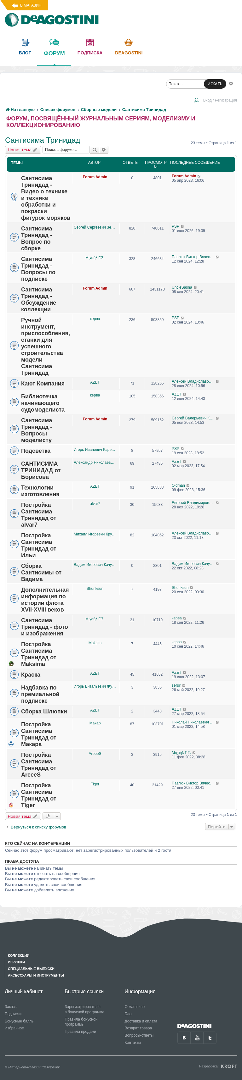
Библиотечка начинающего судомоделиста (43, 403)
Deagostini (128, 52)
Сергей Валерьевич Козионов (194, 418)
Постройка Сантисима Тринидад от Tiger (38, 795)
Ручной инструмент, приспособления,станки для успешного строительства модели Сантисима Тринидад (45, 346)
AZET (95, 382)
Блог (129, 1014)
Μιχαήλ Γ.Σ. (95, 258)
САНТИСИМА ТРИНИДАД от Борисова (41, 470)
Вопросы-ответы (139, 1035)
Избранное (14, 1028)
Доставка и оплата (141, 1021)
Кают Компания (43, 383)
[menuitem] (215, 100)
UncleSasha (182, 287)
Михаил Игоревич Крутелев (95, 534)
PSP (175, 226)
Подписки (13, 1014)
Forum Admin (95, 177)
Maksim (95, 643)
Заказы (11, 1007)
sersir (176, 685)
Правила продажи (80, 1031)
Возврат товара (138, 1028)
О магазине (135, 1007)
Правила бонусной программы (81, 1022)
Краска (30, 675)
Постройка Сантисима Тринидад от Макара (38, 734)
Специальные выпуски (31, 969)
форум (54, 57)
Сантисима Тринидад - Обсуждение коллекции (38, 299)
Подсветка (35, 451)
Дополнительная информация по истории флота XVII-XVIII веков (45, 600)
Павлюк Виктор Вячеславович (194, 257)
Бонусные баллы (19, 1021)
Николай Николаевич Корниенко (194, 722)
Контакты (133, 1042)
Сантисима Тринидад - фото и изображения (44, 627)
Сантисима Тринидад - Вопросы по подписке (38, 269)
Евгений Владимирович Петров (194, 503)
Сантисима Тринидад (42, 140)
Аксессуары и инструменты (36, 975)
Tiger (95, 784)
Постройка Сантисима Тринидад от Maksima (38, 654)
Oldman (178, 485)
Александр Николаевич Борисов (95, 462)
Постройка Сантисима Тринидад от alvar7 (38, 515)
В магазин (30, 5)
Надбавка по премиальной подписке (40, 694)
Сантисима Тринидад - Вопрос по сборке (36, 238)
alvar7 (95, 503)
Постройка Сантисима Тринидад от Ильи (38, 545)
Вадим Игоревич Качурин (95, 564)
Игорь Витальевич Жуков (95, 686)
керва (95, 319)
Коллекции (18, 955)
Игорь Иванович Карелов (95, 449)
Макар (95, 723)
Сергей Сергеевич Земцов (95, 227)
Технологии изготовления (40, 491)
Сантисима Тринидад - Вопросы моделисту (36, 430)
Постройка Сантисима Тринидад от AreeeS (38, 765)
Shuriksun (95, 588)
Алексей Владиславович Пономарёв (194, 381)
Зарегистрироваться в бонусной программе (84, 1009)
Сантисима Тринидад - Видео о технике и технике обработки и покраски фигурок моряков (45, 198)
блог (25, 52)
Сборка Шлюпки (44, 711)
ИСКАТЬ (215, 83)
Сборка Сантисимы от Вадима (41, 572)
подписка (90, 52)
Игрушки (16, 962)
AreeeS (95, 753)
